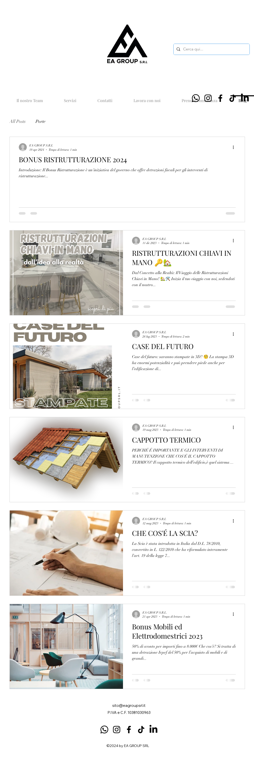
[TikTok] (232, 98)
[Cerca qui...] (211, 49)
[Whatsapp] (196, 98)
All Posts (18, 121)
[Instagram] (208, 98)
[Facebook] (220, 98)
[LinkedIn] (245, 98)
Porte (41, 121)
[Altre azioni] (235, 147)
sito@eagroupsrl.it (129, 705)
